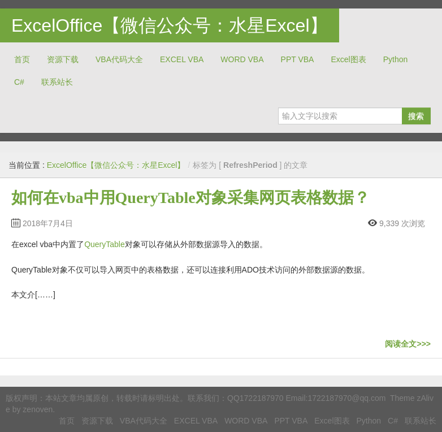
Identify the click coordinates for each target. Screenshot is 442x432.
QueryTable (104, 244)
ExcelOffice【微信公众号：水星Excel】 (169, 25)
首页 (22, 59)
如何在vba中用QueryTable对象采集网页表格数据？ (190, 197)
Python (395, 59)
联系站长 (57, 82)
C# (19, 82)
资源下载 (63, 59)
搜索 (416, 115)
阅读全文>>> (408, 343)
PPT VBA (297, 59)
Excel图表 (348, 59)
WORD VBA (241, 59)
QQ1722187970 (255, 398)
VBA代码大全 (119, 59)
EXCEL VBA (181, 59)
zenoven (38, 409)
